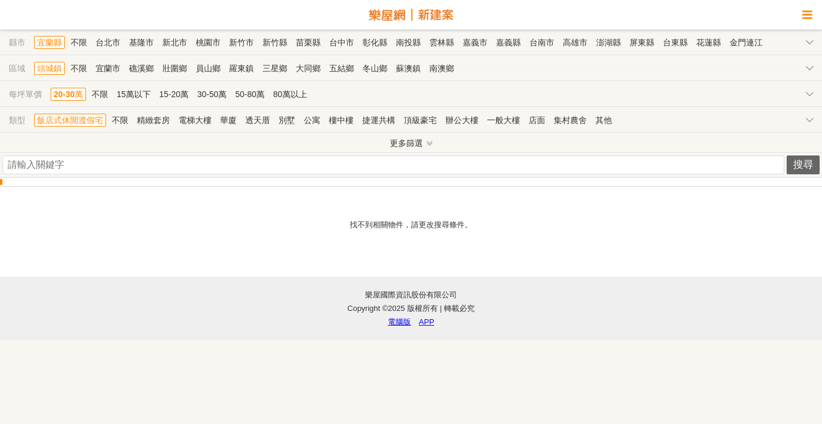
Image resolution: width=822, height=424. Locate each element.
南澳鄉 (442, 68)
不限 (79, 42)
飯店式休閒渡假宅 (70, 120)
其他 (603, 120)
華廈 (228, 120)
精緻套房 (153, 120)
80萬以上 (290, 94)
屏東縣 (641, 42)
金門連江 (745, 42)
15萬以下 (134, 94)
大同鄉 (308, 68)
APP (426, 321)
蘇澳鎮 (408, 68)
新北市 (175, 42)
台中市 (341, 42)
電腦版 (399, 321)
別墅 (287, 120)
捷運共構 (378, 120)
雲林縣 (442, 42)
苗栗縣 (308, 42)
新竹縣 (274, 42)
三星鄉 (274, 68)
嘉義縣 (508, 42)
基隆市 (141, 42)
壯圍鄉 (175, 68)
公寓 (311, 120)
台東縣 (675, 42)
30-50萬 (212, 94)
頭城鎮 (49, 68)
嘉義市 (475, 42)
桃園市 (208, 42)
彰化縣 (374, 42)
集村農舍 (570, 120)
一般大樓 (503, 120)
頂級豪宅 (420, 120)
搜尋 (803, 164)
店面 (537, 120)
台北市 (107, 42)
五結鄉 (341, 68)
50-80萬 (250, 94)
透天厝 (257, 120)
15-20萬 (174, 94)
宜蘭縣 (49, 42)
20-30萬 (68, 94)
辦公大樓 (461, 120)
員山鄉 (208, 68)
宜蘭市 (107, 68)
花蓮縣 (708, 42)
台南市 (541, 42)
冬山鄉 (374, 68)
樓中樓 (341, 120)
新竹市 (241, 42)
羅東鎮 (241, 68)
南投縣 (408, 42)
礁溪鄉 (141, 68)
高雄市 (575, 42)
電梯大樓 (195, 120)
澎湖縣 (608, 42)
